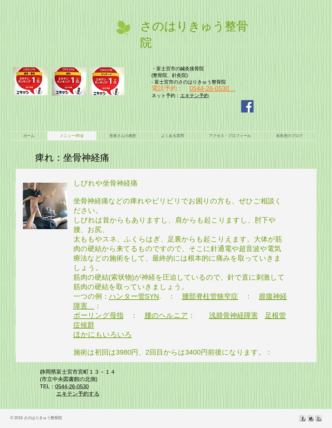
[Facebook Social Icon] (247, 106)
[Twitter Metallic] (311, 418)
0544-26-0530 (209, 88)
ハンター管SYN (134, 296)
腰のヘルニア (166, 315)
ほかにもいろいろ (102, 334)
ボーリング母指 (98, 315)
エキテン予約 (194, 95)
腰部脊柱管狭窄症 (210, 296)
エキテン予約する (77, 394)
